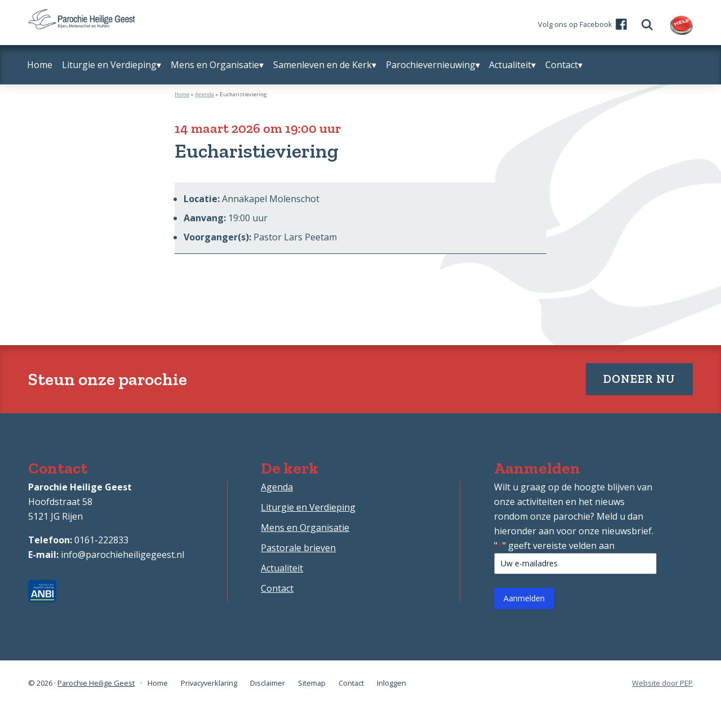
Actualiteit (282, 568)
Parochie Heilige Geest (96, 683)
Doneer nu (639, 379)
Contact (277, 588)
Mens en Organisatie (305, 527)
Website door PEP (662, 683)
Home (182, 94)
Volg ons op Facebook (575, 24)
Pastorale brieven (298, 548)
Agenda (204, 94)
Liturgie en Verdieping (308, 507)
